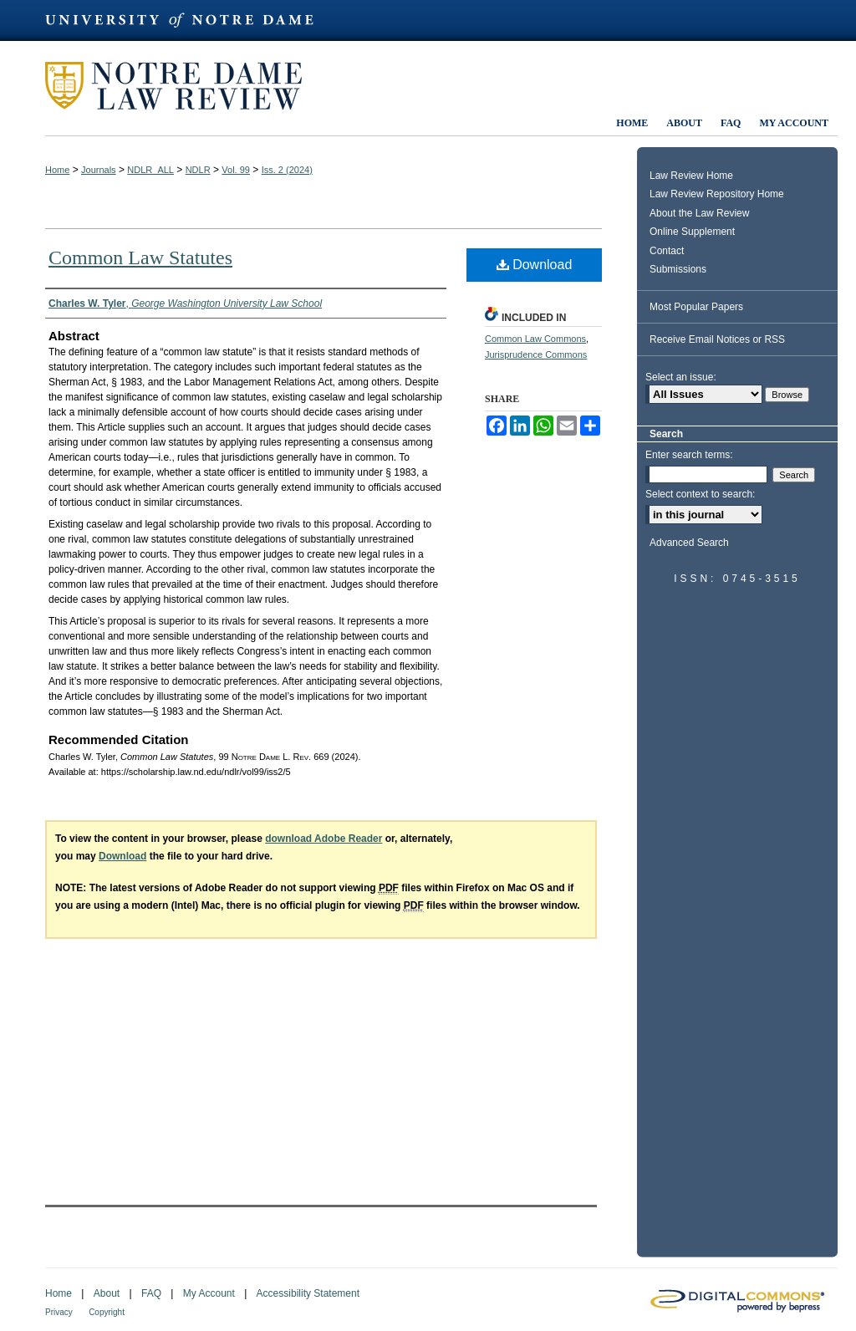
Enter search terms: (689, 455)
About (107, 1293)
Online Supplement (692, 231)
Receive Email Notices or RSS (717, 339)
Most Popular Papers (696, 307)
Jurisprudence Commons (536, 354)
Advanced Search (689, 542)
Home (57, 170)
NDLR (198, 170)
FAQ (151, 1293)
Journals (98, 170)
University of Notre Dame (187, 20)
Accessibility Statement (308, 1293)
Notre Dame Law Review (185, 86)
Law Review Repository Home (717, 194)
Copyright (107, 1312)
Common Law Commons (535, 339)
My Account (209, 1293)
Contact (667, 251)
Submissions (678, 269)
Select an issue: (680, 377)
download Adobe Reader (323, 838)
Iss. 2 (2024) (287, 170)
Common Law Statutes (140, 257)
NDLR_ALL (150, 170)
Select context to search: (700, 494)
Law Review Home (691, 175)
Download (535, 265)
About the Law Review (699, 213)
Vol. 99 (236, 170)
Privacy (59, 1312)
